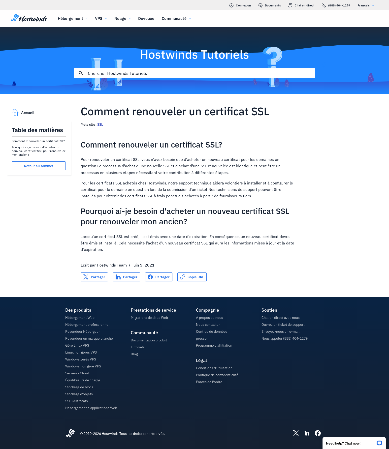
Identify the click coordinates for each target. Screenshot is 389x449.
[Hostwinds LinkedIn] (304, 433)
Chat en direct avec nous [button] (280, 317)
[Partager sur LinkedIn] (126, 276)
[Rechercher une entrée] (201, 73)
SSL (100, 124)
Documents (270, 5)
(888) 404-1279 (336, 5)
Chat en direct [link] (301, 5)
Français (367, 5)
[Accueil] (29, 18)
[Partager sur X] (94, 276)
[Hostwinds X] (293, 433)
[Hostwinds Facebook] (315, 433)
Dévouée (146, 18)
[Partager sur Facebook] (158, 276)
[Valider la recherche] (81, 73)
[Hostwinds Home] (70, 433)
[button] (354, 441)
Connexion (240, 5)
